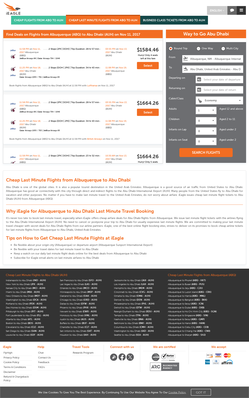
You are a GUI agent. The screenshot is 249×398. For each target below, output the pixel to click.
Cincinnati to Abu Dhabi (133, 291)
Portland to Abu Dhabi (24, 303)
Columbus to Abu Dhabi (133, 327)
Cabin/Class (176, 98)
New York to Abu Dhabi (24, 284)
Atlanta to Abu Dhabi (23, 319)
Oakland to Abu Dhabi (78, 295)
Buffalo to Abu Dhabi (77, 323)
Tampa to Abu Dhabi (131, 315)
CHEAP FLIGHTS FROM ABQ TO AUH (38, 20)
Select (148, 65)
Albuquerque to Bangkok (187, 299)
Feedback (43, 362)
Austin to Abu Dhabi (77, 319)
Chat (41, 352)
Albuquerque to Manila (186, 295)
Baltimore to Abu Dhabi (133, 323)
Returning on (177, 88)
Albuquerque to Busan (186, 284)
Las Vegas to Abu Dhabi (78, 284)
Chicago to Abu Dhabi (78, 299)
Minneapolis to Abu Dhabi (80, 291)
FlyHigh (8, 352)
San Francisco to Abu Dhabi (81, 280)
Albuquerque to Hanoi (186, 323)
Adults (173, 108)
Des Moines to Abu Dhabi (26, 307)
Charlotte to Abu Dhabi (78, 327)
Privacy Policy (11, 357)
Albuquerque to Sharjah (186, 334)
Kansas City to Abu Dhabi (25, 288)
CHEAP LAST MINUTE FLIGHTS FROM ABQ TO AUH (103, 20)
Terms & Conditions (15, 367)
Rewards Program (83, 352)
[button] (217, 10)
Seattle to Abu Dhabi (131, 334)
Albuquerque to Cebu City (188, 327)
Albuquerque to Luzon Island (189, 291)
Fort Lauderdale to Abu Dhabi (27, 315)
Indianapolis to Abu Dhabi (26, 280)
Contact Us (44, 357)
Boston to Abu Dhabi (23, 323)
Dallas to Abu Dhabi (77, 303)
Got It (201, 392)
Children (174, 119)
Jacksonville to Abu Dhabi (134, 280)
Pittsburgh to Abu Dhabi (24, 311)
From (172, 57)
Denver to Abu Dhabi (132, 299)
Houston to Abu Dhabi (78, 334)
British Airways (94, 138)
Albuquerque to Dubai (186, 307)
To (170, 67)
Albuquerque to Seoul (185, 303)
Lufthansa (92, 85)
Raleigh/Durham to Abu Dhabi (137, 311)
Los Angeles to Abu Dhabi (134, 284)
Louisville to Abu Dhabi (24, 334)
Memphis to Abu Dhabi (133, 288)
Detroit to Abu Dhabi (132, 307)
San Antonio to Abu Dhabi (80, 330)
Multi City (229, 48)
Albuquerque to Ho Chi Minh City (192, 311)
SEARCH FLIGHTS (206, 152)
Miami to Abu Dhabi (23, 291)
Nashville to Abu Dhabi (132, 319)
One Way (204, 48)
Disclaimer (10, 372)
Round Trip (177, 48)
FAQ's (41, 367)
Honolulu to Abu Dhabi (78, 315)
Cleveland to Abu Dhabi (25, 327)
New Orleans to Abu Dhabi (26, 295)
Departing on (177, 77)
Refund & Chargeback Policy (16, 378)
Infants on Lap (177, 129)
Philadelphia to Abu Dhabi (134, 303)
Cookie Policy (11, 362)
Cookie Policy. (177, 392)
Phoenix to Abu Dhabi (78, 307)
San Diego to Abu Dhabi (25, 330)
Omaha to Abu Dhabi (132, 295)
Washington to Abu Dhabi (26, 299)
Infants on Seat (178, 139)
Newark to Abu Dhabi (78, 311)
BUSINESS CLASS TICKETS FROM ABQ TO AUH (174, 20)
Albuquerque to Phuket (187, 280)
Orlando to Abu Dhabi (78, 288)
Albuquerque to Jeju (185, 288)
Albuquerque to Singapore (188, 315)
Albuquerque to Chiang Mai (189, 330)
